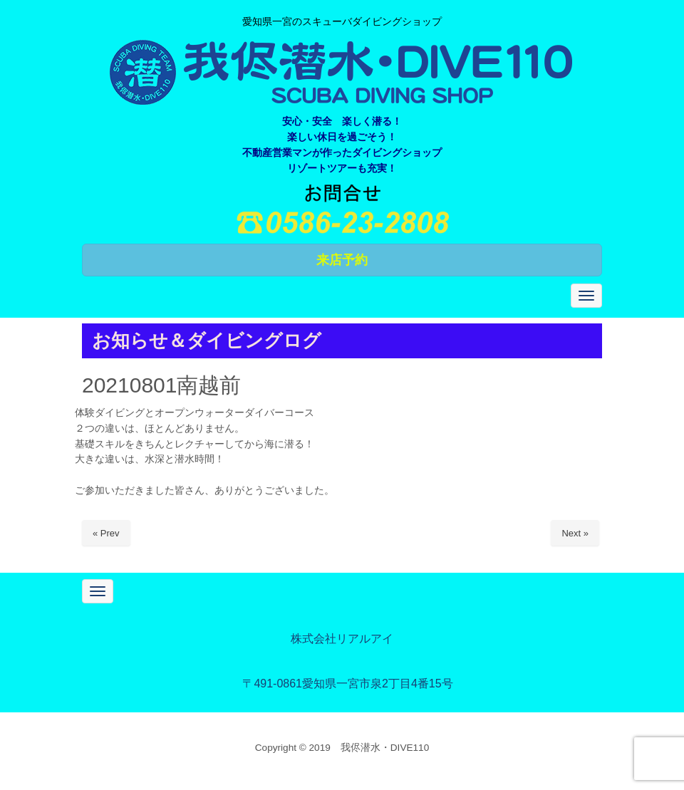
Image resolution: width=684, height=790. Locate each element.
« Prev (106, 533)
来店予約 (342, 260)
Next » (575, 533)
